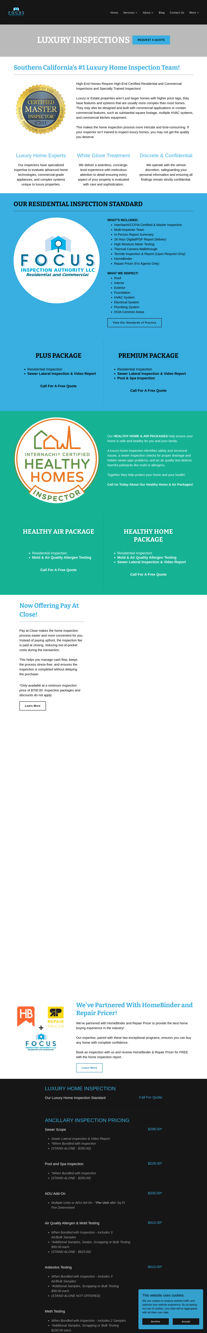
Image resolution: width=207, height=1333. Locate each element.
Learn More (32, 705)
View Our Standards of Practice (134, 322)
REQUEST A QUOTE (151, 40)
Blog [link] (162, 12)
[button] (130, 13)
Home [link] (114, 12)
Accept (186, 1321)
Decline (155, 1321)
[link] (16, 12)
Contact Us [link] (177, 12)
